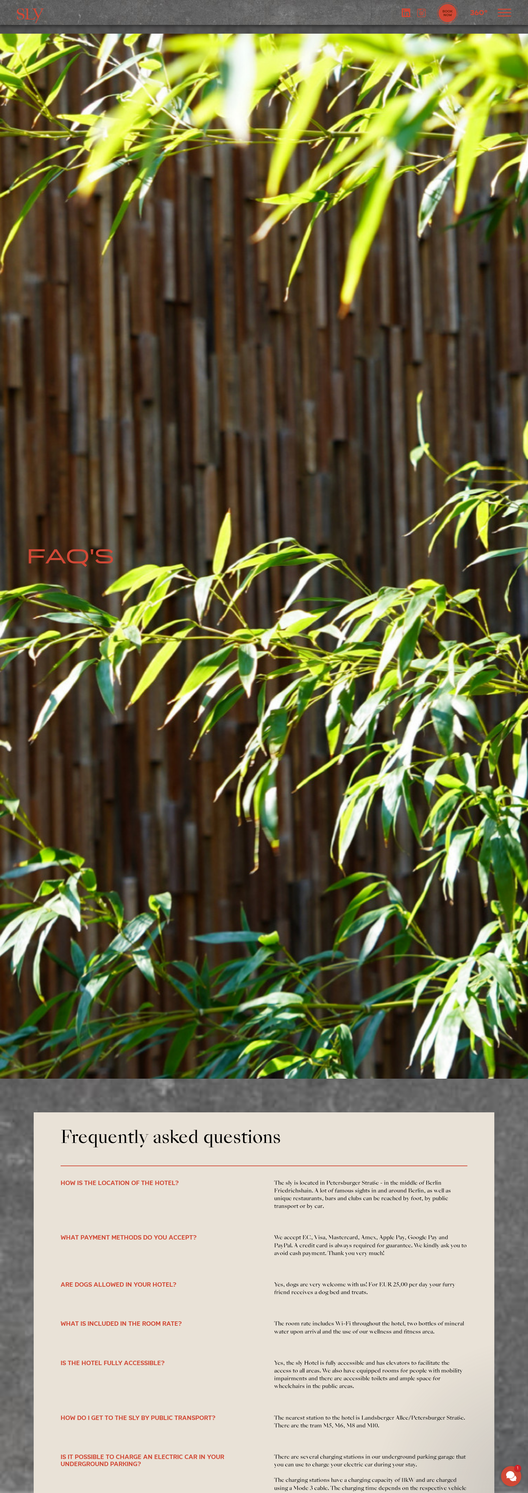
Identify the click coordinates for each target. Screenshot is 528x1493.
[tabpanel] (264, 556)
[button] (511, 1476)
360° (479, 13)
